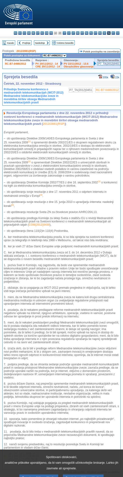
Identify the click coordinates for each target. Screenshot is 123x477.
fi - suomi (113, 33)
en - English (46, 33)
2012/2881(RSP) (26, 51)
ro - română (100, 33)
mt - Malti (82, 33)
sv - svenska (117, 33)
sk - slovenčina (104, 33)
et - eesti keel (38, 33)
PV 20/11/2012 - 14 (46, 63)
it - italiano (64, 33)
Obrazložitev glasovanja (79, 66)
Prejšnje (26, 43)
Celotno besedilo (65, 43)
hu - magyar (78, 33)
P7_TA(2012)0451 (108, 63)
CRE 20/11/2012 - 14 (47, 66)
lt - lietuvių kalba (73, 33)
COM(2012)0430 (39, 224)
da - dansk (29, 33)
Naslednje (40, 43)
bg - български (15, 33)
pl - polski (91, 33)
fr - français (51, 33)
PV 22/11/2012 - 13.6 (76, 63)
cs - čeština (24, 33)
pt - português (95, 33)
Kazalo (10, 43)
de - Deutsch (33, 33)
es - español (20, 33)
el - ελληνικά (42, 33)
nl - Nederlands (86, 33)
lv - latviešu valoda (69, 33)
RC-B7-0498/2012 (15, 63)
